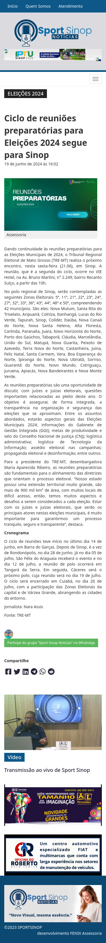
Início (13, 6)
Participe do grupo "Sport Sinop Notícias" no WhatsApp (51, 642)
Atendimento (71, 6)
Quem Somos (38, 6)
